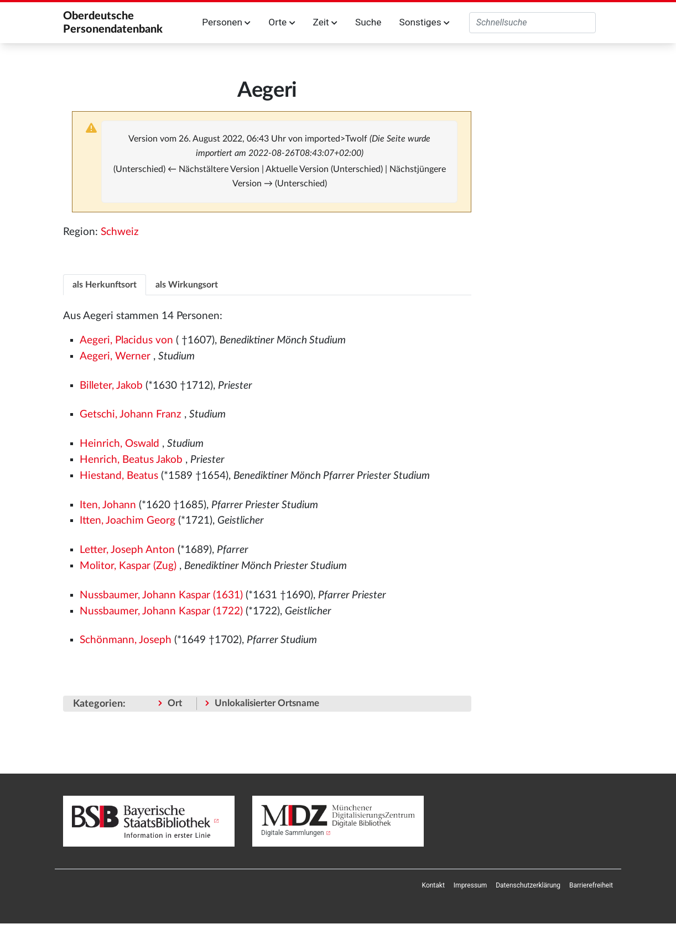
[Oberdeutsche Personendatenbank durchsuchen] (532, 22)
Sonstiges (424, 22)
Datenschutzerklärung (528, 885)
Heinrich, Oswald (119, 444)
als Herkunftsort (104, 284)
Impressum (470, 885)
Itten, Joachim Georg (127, 520)
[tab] (104, 284)
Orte (281, 22)
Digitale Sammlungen (292, 833)
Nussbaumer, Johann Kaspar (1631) (161, 595)
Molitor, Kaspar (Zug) (128, 566)
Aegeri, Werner (115, 356)
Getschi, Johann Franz (130, 414)
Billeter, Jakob (111, 385)
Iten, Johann (108, 505)
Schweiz (120, 232)
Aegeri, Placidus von (126, 340)
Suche (368, 22)
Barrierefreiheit (591, 885)
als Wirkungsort (186, 284)
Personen (226, 22)
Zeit (325, 22)
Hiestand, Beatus (119, 476)
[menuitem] (433, 885)
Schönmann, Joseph (125, 640)
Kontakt (433, 885)
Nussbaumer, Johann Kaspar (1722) (161, 611)
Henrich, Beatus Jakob (131, 460)
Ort (175, 703)
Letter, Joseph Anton (127, 550)
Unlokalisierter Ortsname (267, 703)
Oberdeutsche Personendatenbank (113, 23)
